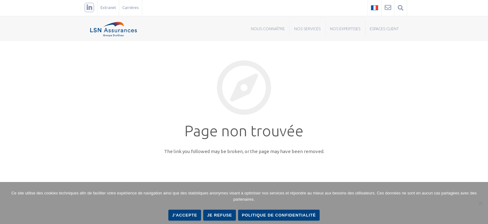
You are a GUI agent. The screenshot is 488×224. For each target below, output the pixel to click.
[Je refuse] (480, 203)
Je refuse (219, 215)
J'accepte (184, 215)
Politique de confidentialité (279, 215)
